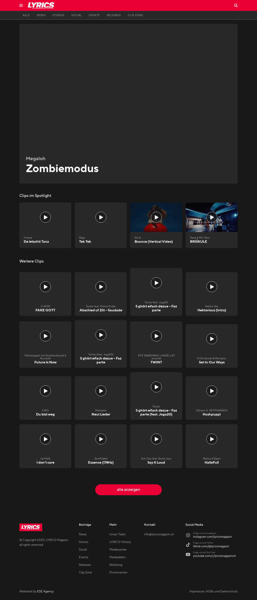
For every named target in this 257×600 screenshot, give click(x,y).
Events (83, 557)
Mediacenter (118, 550)
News (83, 534)
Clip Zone (85, 573)
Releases (85, 565)
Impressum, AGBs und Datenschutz (214, 591)
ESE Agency (45, 591)
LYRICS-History (120, 542)
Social (83, 550)
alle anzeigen (128, 489)
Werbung (115, 565)
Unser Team (117, 534)
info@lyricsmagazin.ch (159, 534)
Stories (83, 542)
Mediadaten (117, 557)
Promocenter (118, 573)
